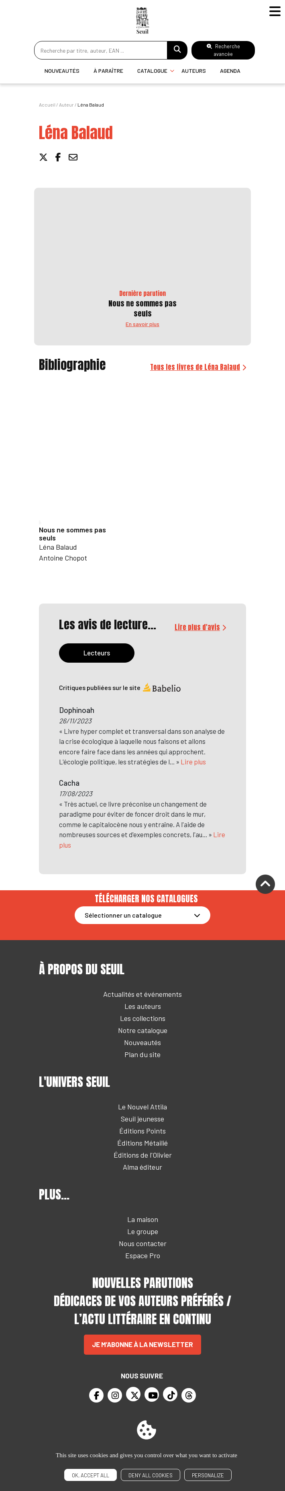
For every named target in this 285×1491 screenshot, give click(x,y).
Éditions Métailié (142, 1142)
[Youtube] (152, 1394)
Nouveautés (62, 70)
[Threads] (188, 1395)
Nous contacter (143, 1243)
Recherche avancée (223, 50)
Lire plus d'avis (197, 627)
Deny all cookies (150, 1475)
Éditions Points (142, 1130)
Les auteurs (142, 1006)
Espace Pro (142, 1255)
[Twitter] (133, 1394)
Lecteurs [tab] (96, 653)
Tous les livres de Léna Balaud (195, 367)
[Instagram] (115, 1395)
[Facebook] (96, 1395)
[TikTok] (170, 1394)
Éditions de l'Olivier (143, 1154)
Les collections (142, 1018)
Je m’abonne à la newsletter (142, 1344)
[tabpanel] (142, 771)
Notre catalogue (142, 1030)
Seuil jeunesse (142, 1118)
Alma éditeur (142, 1166)
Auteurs (193, 70)
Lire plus (193, 762)
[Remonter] (265, 885)
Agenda (230, 70)
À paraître (108, 70)
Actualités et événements (142, 994)
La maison (142, 1219)
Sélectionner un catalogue (123, 915)
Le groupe (142, 1231)
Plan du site (142, 1054)
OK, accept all (90, 1475)
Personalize (208, 1475)
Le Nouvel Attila (142, 1106)
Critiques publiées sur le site (120, 687)
